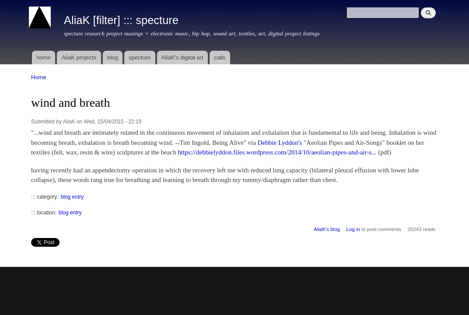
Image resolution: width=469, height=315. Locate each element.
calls (219, 57)
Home (38, 77)
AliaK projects (79, 57)
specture (139, 57)
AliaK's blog (327, 229)
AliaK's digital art (182, 57)
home (43, 57)
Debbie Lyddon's (280, 142)
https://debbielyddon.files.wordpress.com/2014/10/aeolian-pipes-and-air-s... (277, 152)
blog (112, 57)
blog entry (72, 197)
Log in (353, 229)
